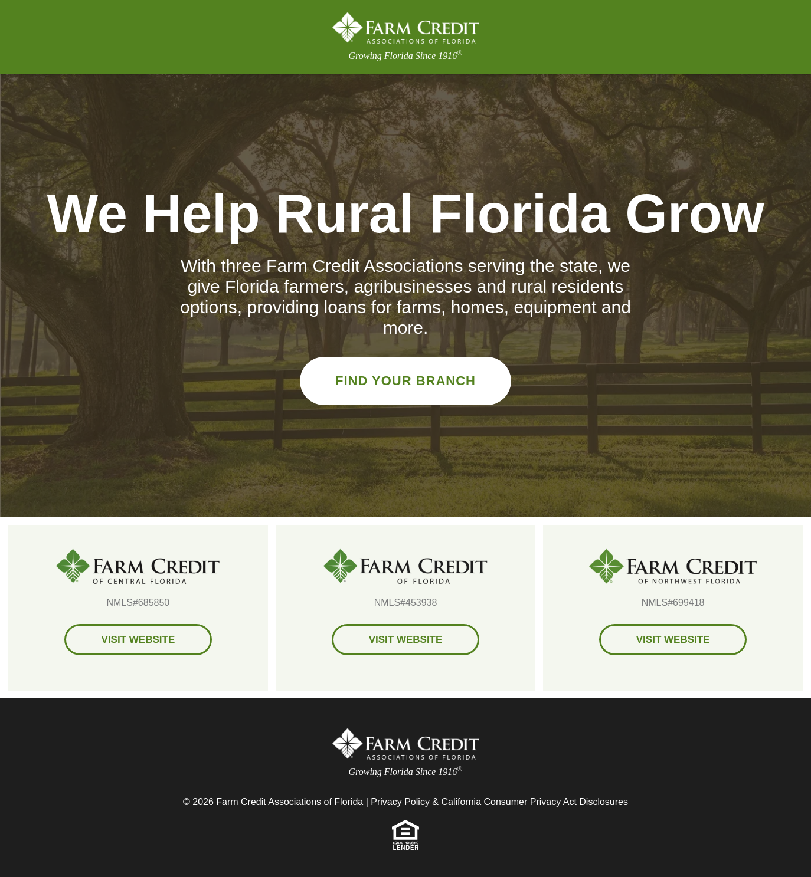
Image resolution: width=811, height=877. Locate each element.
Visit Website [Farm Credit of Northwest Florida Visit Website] (673, 639)
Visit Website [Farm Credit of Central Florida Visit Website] (138, 639)
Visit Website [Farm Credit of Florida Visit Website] (406, 639)
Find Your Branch (405, 380)
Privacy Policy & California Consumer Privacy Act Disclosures (499, 802)
